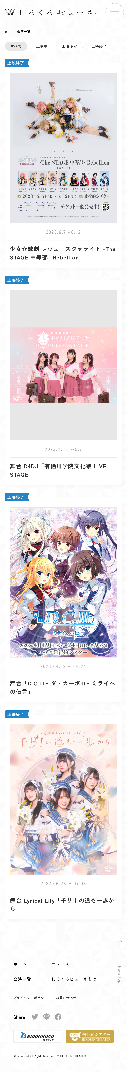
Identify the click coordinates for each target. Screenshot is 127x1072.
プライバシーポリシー (30, 997)
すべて (16, 46)
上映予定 (69, 46)
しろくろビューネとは (74, 979)
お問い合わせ (66, 997)
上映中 (42, 46)
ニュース (60, 964)
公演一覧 (22, 979)
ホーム (20, 964)
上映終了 (99, 46)
